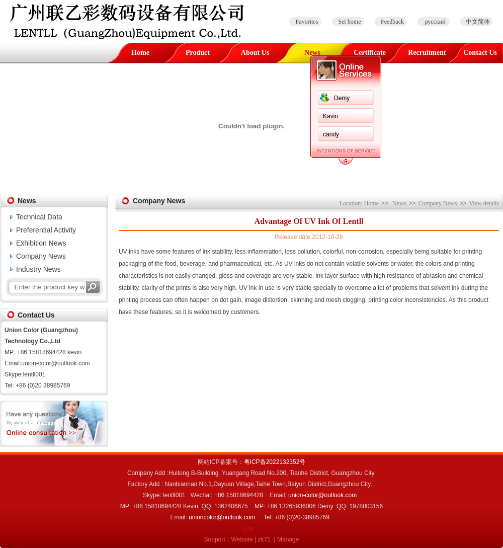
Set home (350, 21)
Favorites (307, 21)
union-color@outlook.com (322, 495)
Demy (342, 98)
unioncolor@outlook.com (222, 517)
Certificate (370, 52)
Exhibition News (41, 243)
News (312, 52)
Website (242, 539)
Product (198, 52)
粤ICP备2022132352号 (275, 461)
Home (140, 52)
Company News (41, 256)
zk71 (264, 539)
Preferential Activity (46, 230)
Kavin (330, 116)
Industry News (38, 269)
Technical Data (39, 217)
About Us (255, 52)
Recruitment (427, 52)
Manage (288, 539)
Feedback (392, 21)
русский (435, 21)
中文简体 (478, 21)
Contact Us (480, 52)
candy (331, 134)
